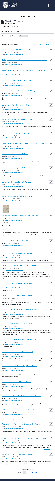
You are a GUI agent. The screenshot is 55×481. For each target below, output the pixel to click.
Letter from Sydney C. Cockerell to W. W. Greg (18, 91)
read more (20, 236)
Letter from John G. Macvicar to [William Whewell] (19, 366)
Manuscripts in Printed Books (14, 54)
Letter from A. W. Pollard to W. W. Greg (15, 105)
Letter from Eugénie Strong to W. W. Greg (17, 80)
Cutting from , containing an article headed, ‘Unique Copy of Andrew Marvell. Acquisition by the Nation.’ (25, 70)
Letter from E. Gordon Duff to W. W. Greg (16, 182)
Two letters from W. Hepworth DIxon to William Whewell (21, 424)
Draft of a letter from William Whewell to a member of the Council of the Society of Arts (25, 438)
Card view (15, 36)
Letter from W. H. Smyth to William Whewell (17, 295)
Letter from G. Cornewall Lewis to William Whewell (19, 309)
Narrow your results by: (28, 17)
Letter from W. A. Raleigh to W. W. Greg (16, 133)
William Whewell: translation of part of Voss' (19, 410)
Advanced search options (11, 31)
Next (36, 472)
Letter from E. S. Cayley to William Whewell (17, 283)
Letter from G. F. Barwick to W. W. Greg (15, 154)
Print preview (6, 36)
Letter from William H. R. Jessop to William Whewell (20, 339)
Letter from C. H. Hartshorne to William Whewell (19, 265)
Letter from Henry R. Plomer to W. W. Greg (17, 119)
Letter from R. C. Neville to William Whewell (17, 253)
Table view (23, 36)
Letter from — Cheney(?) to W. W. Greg (16, 168)
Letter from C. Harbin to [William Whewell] (17, 382)
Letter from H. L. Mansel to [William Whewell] (17, 352)
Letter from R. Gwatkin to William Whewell (17, 324)
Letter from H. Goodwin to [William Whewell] (17, 454)
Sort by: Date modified (33, 39)
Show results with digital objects (43, 44)
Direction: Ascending (47, 39)
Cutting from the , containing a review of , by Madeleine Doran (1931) (25, 60)
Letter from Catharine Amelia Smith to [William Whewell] (22, 396)
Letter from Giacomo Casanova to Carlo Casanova (20, 216)
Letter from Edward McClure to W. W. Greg (17, 196)
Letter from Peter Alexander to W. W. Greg (17, 49)
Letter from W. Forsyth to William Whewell (17, 241)
